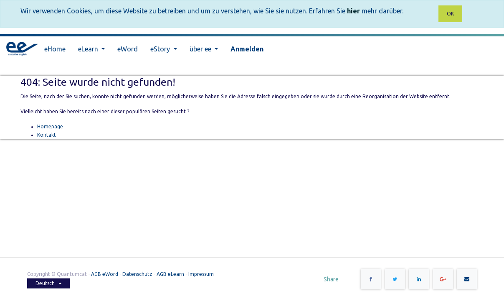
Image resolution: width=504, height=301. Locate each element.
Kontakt (46, 135)
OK (450, 13)
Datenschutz (137, 274)
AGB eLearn (170, 274)
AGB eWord (104, 274)
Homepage (50, 126)
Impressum (201, 274)
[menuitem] (55, 49)
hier (353, 11)
